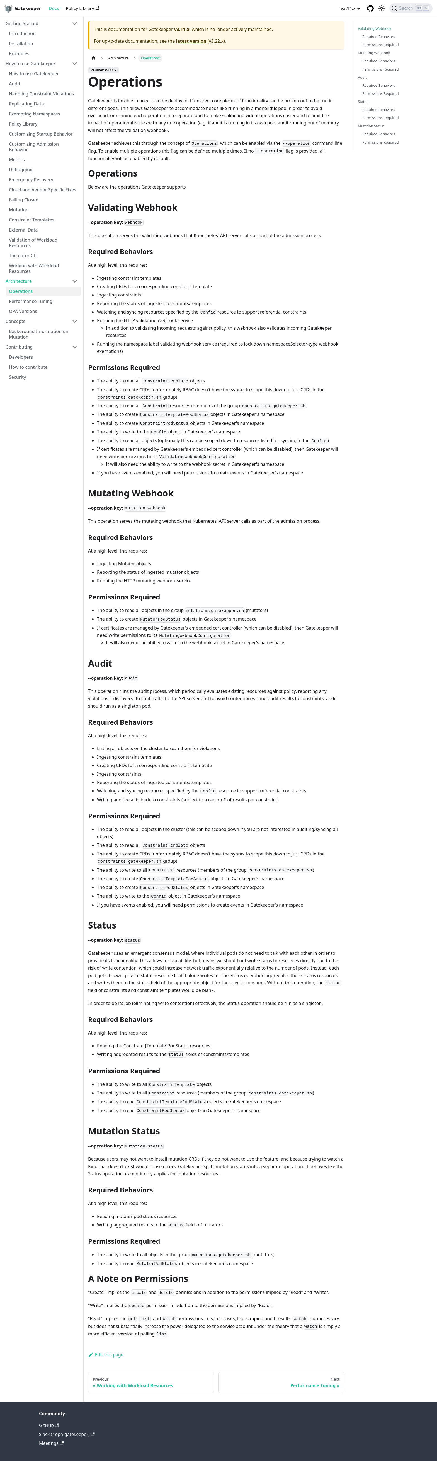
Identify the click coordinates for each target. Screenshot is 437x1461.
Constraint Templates (31, 220)
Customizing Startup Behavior (41, 134)
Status (363, 101)
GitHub (49, 1425)
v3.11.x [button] (348, 8)
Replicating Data (26, 104)
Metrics (17, 159)
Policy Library (82, 8)
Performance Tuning (30, 301)
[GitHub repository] (370, 8)
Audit (14, 84)
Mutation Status (371, 125)
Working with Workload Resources (34, 268)
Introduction (22, 33)
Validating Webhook (374, 28)
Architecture (19, 281)
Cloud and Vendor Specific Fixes (42, 190)
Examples (19, 53)
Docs (54, 8)
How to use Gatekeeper (30, 64)
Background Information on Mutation (38, 334)
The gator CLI (23, 255)
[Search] (411, 8)
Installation (21, 43)
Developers (21, 357)
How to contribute (28, 367)
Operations (21, 291)
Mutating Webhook (374, 52)
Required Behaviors (378, 36)
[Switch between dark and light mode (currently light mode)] (381, 8)
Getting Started (22, 23)
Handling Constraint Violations (41, 94)
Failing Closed (23, 200)
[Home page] (93, 58)
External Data (23, 230)
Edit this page (105, 1355)
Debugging (21, 170)
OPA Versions (23, 311)
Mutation (18, 210)
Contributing (19, 347)
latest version (191, 41)
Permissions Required (380, 44)
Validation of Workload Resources (33, 243)
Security (17, 377)
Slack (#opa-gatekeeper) (67, 1434)
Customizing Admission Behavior (34, 147)
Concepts (15, 321)
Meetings (51, 1443)
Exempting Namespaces (34, 114)
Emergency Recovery (31, 180)
